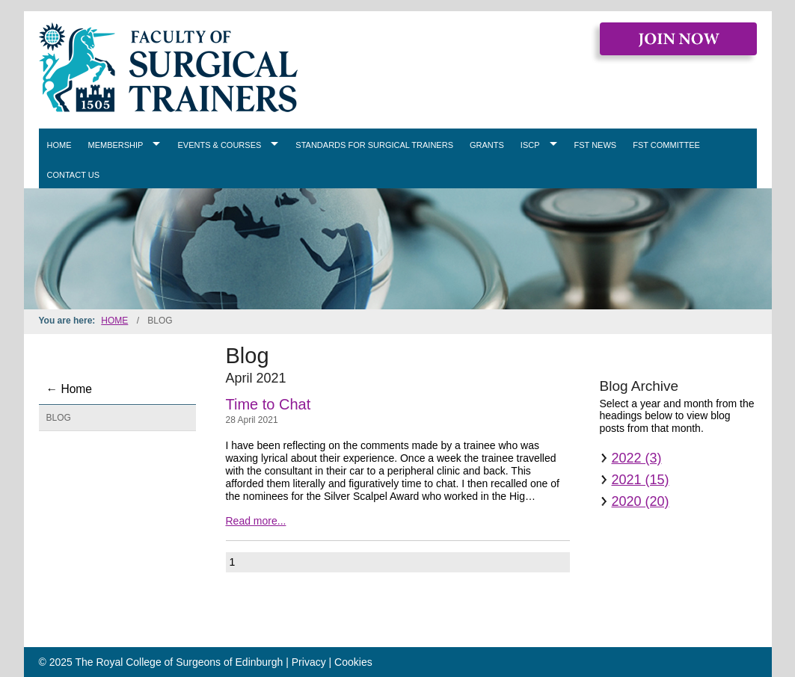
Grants (487, 144)
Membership (116, 144)
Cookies (353, 662)
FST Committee (666, 144)
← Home (69, 389)
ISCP (530, 144)
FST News (595, 144)
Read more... (256, 521)
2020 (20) (640, 501)
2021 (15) (640, 479)
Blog (58, 417)
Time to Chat (268, 404)
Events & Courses (219, 144)
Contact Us (73, 174)
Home (59, 144)
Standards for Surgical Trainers (374, 144)
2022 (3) (637, 458)
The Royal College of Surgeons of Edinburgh (179, 662)
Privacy (309, 662)
